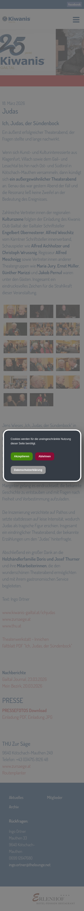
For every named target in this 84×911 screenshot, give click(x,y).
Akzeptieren (21, 456)
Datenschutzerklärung (28, 470)
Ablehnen (45, 456)
